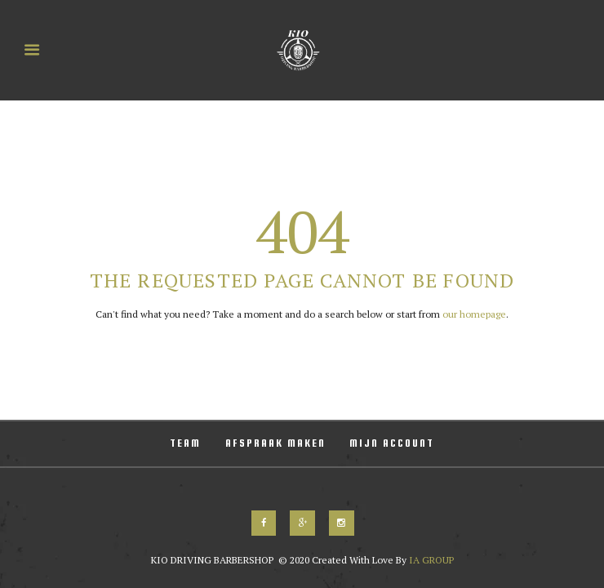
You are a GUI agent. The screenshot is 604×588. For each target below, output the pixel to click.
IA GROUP (430, 560)
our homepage (474, 314)
